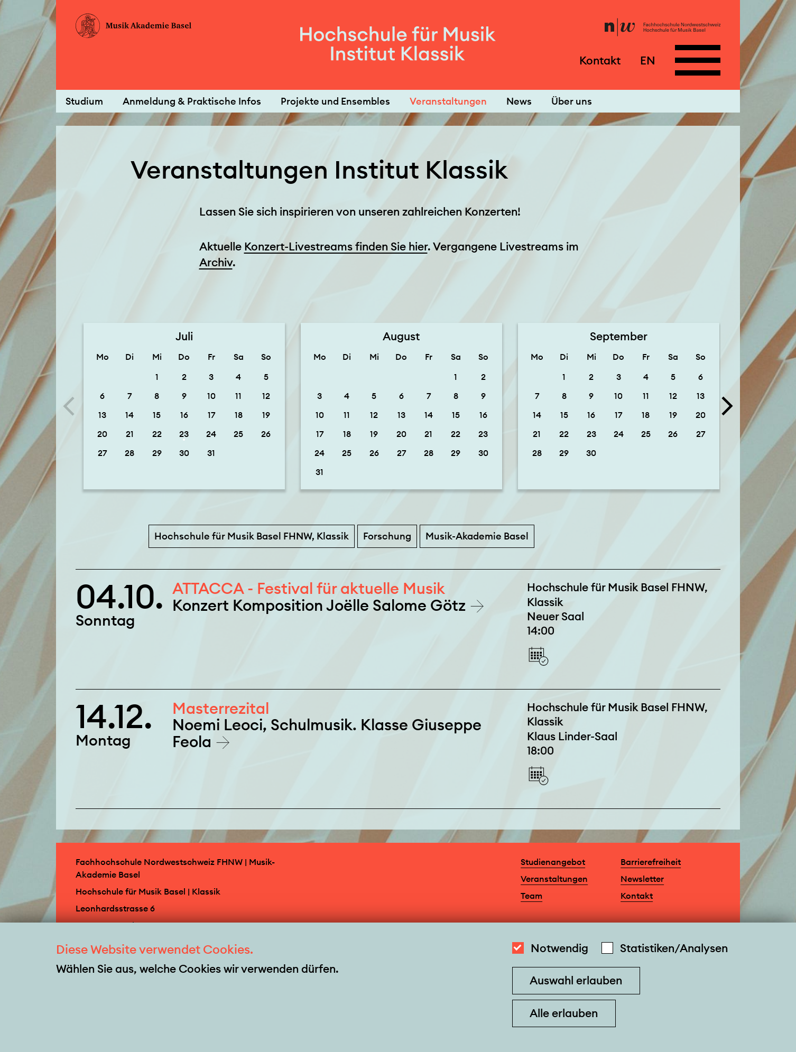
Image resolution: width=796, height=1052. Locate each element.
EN (647, 60)
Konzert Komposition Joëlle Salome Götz (320, 605)
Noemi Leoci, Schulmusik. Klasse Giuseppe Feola (327, 733)
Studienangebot (553, 862)
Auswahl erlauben (576, 980)
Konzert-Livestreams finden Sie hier (336, 246)
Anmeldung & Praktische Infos (192, 101)
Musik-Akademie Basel (477, 536)
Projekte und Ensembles (335, 101)
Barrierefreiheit (651, 862)
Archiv (216, 262)
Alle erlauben (564, 1013)
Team (531, 895)
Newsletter (642, 878)
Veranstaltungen (448, 101)
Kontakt (600, 60)
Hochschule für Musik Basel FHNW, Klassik (251, 536)
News (519, 101)
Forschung (387, 536)
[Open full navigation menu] (697, 60)
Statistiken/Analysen (674, 948)
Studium (84, 101)
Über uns (571, 101)
